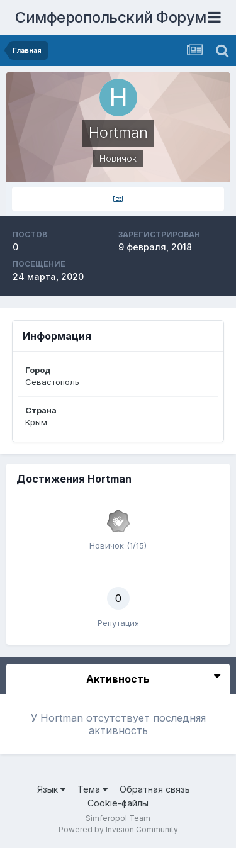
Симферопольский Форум (110, 17)
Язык (51, 789)
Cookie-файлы (118, 803)
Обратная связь (155, 789)
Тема (92, 789)
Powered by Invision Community (118, 829)
